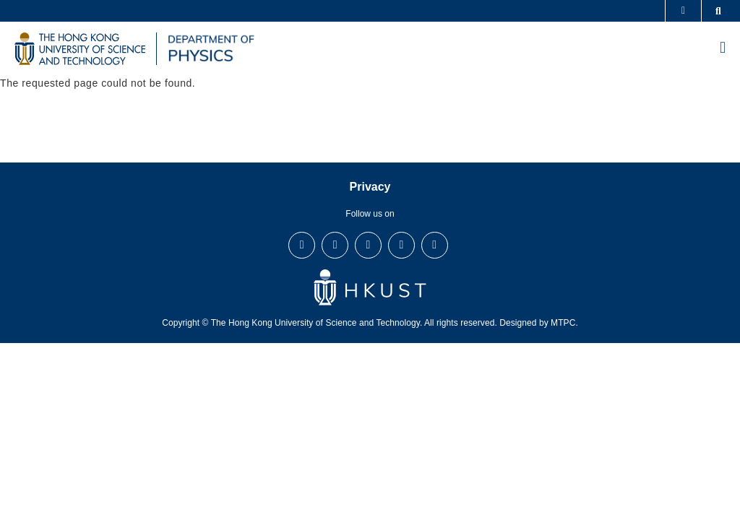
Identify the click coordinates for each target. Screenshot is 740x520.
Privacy (370, 187)
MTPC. (564, 323)
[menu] (723, 49)
